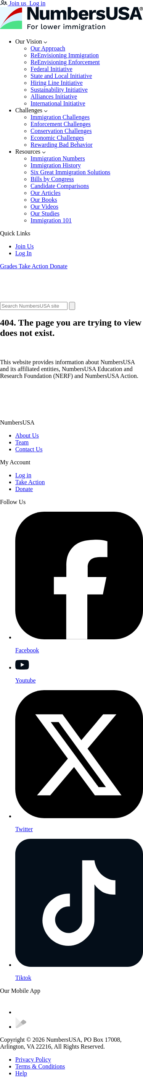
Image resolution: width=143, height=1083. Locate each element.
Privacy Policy (33, 1059)
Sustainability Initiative (59, 89)
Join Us (24, 246)
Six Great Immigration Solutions (70, 172)
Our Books (44, 199)
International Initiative (58, 103)
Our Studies (45, 213)
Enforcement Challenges (61, 124)
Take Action (30, 482)
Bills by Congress (52, 179)
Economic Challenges (57, 138)
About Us (27, 435)
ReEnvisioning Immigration (65, 55)
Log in (23, 475)
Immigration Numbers (58, 158)
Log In (23, 253)
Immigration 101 (51, 220)
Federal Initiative (51, 69)
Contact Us (29, 449)
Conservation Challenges (61, 131)
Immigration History (56, 165)
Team (22, 442)
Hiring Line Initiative (57, 82)
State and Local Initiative (61, 76)
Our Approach (48, 48)
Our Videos (44, 206)
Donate (24, 489)
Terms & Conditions (40, 1066)
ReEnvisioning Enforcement (65, 62)
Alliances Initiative (54, 96)
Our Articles (46, 193)
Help (21, 1073)
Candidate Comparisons (60, 186)
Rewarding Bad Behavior (62, 144)
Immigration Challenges (60, 117)
